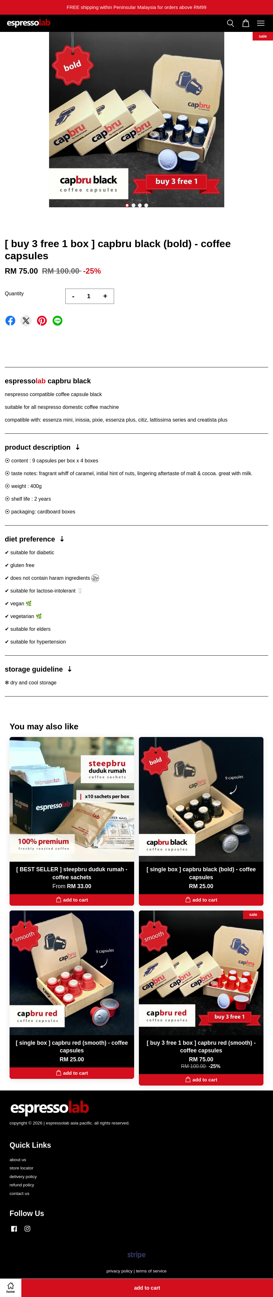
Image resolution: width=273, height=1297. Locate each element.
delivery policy (23, 1176)
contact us (19, 1193)
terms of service (151, 1271)
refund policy (22, 1185)
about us (18, 1159)
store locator (21, 1168)
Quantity (14, 293)
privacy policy (119, 1271)
